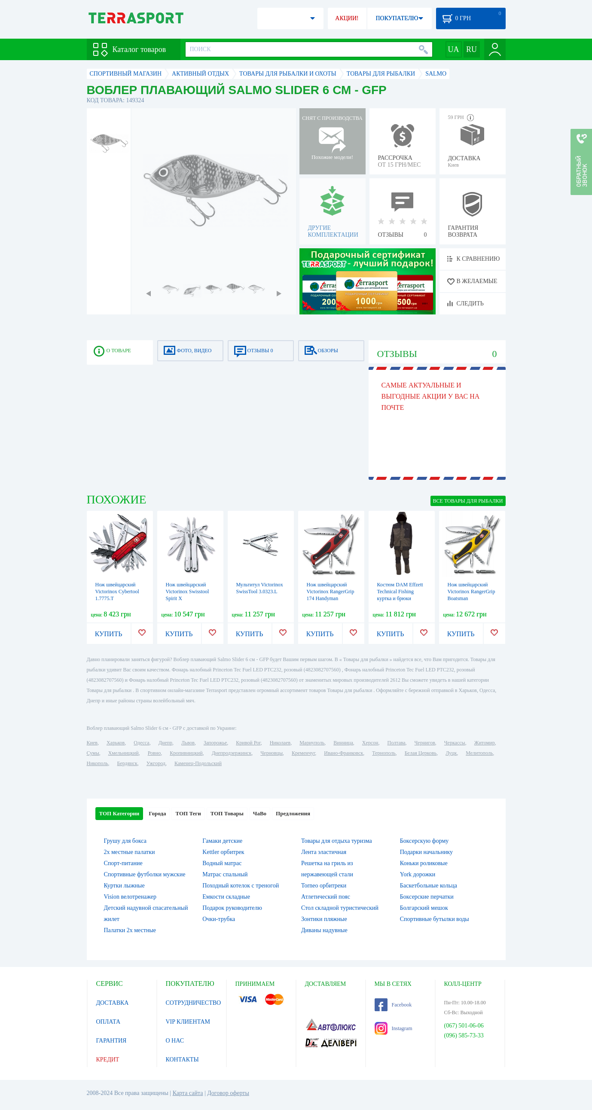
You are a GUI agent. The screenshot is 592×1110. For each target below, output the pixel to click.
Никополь (97, 763)
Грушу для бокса (125, 841)
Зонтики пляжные (324, 919)
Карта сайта (188, 1093)
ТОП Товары (227, 813)
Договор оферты (228, 1093)
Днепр (165, 743)
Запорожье (215, 743)
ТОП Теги (188, 813)
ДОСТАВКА (112, 1003)
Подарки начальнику (426, 852)
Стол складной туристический (339, 908)
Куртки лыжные (124, 885)
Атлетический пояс (325, 896)
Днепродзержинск (232, 753)
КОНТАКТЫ (182, 1059)
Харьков (116, 743)
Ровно (154, 753)
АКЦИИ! (346, 18)
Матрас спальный (224, 874)
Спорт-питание (123, 863)
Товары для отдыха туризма (336, 841)
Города (157, 813)
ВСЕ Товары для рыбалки (468, 501)
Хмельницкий (123, 753)
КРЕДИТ (107, 1059)
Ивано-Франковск (343, 753)
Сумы (93, 753)
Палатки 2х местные (130, 930)
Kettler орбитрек (223, 852)
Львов (188, 743)
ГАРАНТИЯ (111, 1040)
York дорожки (418, 874)
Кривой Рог (248, 743)
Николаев (280, 743)
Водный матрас (221, 863)
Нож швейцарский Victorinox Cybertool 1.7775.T (117, 591)
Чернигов (425, 743)
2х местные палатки (129, 852)
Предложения (293, 813)
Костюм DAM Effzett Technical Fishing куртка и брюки (400, 591)
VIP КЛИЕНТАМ (188, 1022)
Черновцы (271, 753)
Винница (343, 743)
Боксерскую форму (424, 841)
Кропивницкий (186, 753)
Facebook (393, 1004)
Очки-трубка (218, 919)
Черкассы (454, 743)
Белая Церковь (420, 753)
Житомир (484, 743)
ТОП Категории (119, 813)
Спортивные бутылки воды (434, 919)
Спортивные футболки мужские (145, 874)
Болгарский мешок (424, 908)
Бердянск (127, 763)
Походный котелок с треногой (240, 885)
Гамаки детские (222, 841)
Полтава (397, 743)
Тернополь (383, 753)
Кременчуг (303, 753)
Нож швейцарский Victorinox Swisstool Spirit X (187, 591)
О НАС (175, 1040)
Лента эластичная (323, 852)
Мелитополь (479, 753)
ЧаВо (259, 813)
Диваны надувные (324, 930)
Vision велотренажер (130, 896)
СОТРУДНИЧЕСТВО (193, 1003)
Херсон (370, 743)
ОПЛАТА (108, 1022)
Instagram (393, 1028)
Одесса (141, 743)
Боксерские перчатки (427, 896)
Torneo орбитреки (323, 885)
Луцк (451, 753)
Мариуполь (311, 743)
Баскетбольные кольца (428, 885)
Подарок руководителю (232, 908)
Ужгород (155, 763)
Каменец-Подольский (198, 763)
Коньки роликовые (424, 863)
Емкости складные (226, 896)
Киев (92, 743)
